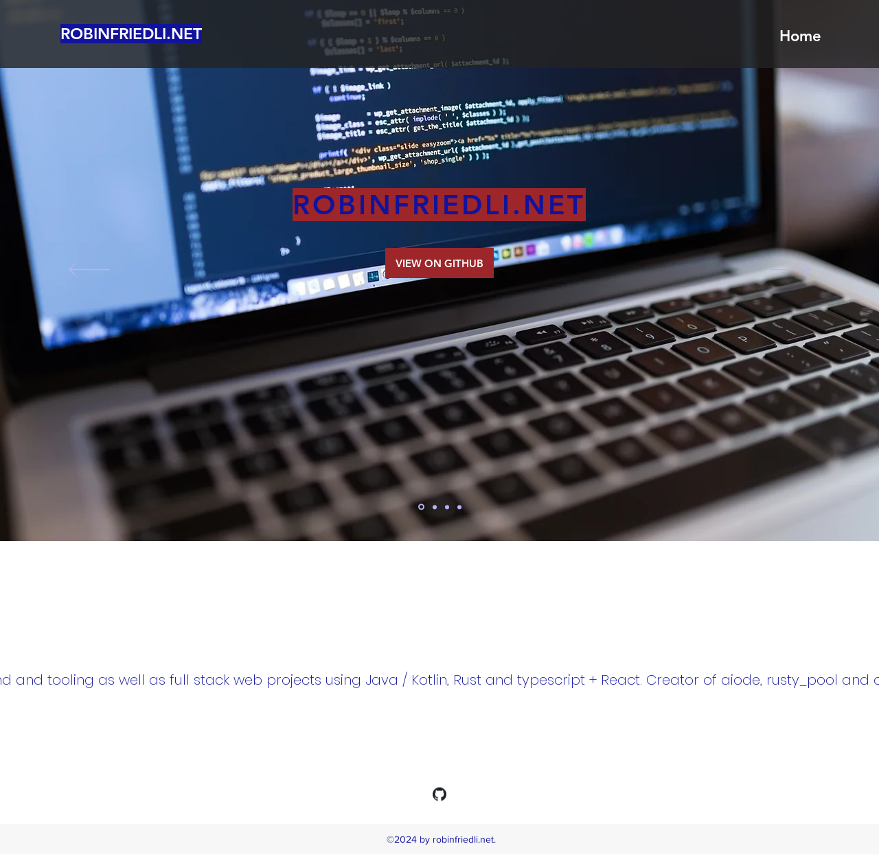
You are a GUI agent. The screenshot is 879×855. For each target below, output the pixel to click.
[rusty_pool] (459, 507)
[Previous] (89, 270)
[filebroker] (447, 507)
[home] (421, 507)
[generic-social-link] (439, 794)
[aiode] (435, 507)
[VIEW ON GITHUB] (439, 263)
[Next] (789, 270)
